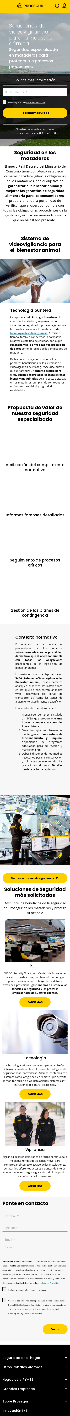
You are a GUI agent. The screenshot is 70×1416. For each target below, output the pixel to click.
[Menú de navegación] (4, 5)
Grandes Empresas (18, 1389)
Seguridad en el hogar (21, 1357)
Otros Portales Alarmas (22, 1367)
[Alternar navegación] (56, 5)
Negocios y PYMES (17, 1379)
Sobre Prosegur (15, 1401)
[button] (64, 6)
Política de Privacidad (35, 102)
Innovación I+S (15, 1410)
